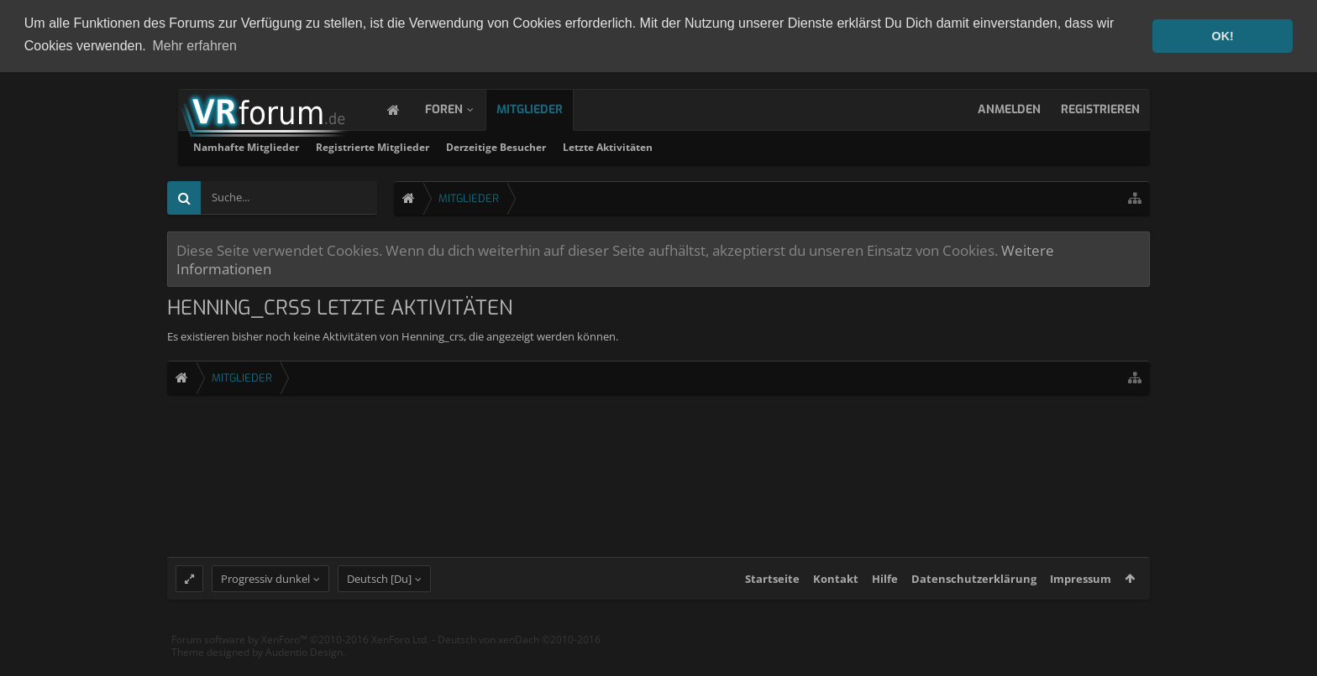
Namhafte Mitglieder (462, 145)
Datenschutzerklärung (973, 593)
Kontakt (835, 593)
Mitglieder (546, 108)
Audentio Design (304, 667)
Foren (461, 108)
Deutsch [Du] (379, 593)
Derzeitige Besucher (712, 145)
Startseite (772, 593)
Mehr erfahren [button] (194, 46)
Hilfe (885, 593)
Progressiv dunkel (265, 593)
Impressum (1080, 593)
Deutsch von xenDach (519, 654)
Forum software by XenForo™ (300, 654)
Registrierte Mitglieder (588, 145)
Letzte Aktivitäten (823, 145)
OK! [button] (1222, 36)
